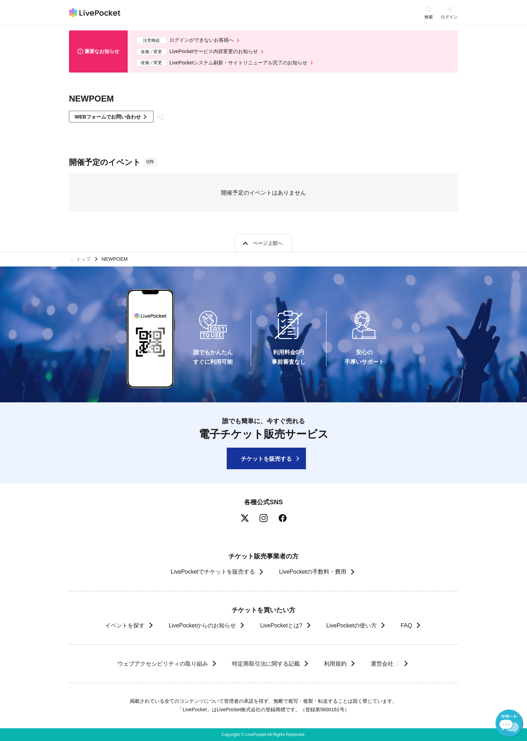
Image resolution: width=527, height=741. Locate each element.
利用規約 (335, 664)
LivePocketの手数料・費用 (312, 572)
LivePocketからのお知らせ (202, 625)
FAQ (406, 625)
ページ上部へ (268, 243)
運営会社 (385, 664)
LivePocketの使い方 (351, 625)
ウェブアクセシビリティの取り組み (162, 664)
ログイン (449, 17)
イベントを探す (125, 625)
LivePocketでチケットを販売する (213, 572)
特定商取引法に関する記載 (266, 664)
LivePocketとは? (281, 625)
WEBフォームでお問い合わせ (108, 117)
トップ (83, 259)
